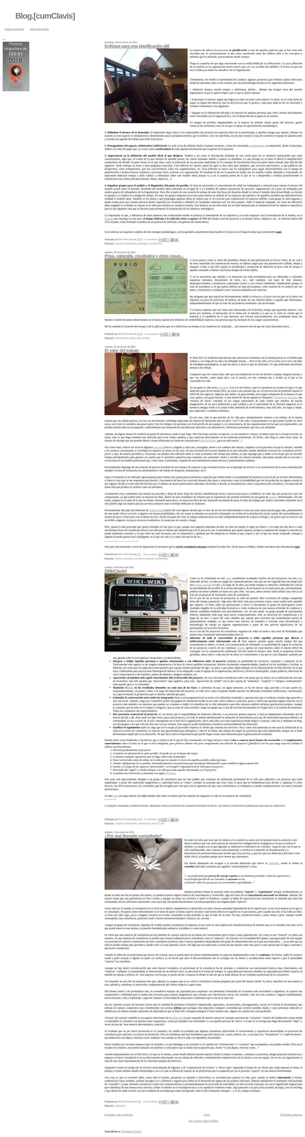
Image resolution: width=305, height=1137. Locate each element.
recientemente (256, 145)
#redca (118, 559)
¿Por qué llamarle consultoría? (133, 835)
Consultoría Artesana (285, 397)
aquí (116, 795)
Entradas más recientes (119, 1114)
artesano (158, 447)
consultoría (128, 559)
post (228, 578)
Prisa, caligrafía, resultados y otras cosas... (144, 255)
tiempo (132, 338)
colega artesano (203, 584)
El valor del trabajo (122, 350)
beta (130, 687)
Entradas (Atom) (131, 1131)
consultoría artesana (144, 559)
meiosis (241, 647)
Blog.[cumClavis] (45, 15)
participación (131, 823)
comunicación (121, 338)
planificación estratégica (136, 243)
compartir (119, 243)
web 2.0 (155, 823)
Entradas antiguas (291, 1114)
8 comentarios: (151, 239)
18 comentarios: (151, 554)
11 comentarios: (152, 334)
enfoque (109, 218)
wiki (300, 578)
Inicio (207, 1114)
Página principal (14, 29)
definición (177, 1017)
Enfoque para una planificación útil (137, 46)
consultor (223, 387)
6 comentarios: (151, 819)
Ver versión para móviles (203, 1120)
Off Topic (170, 773)
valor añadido (143, 338)
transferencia (155, 243)
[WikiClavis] (116, 570)
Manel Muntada (39, 29)
